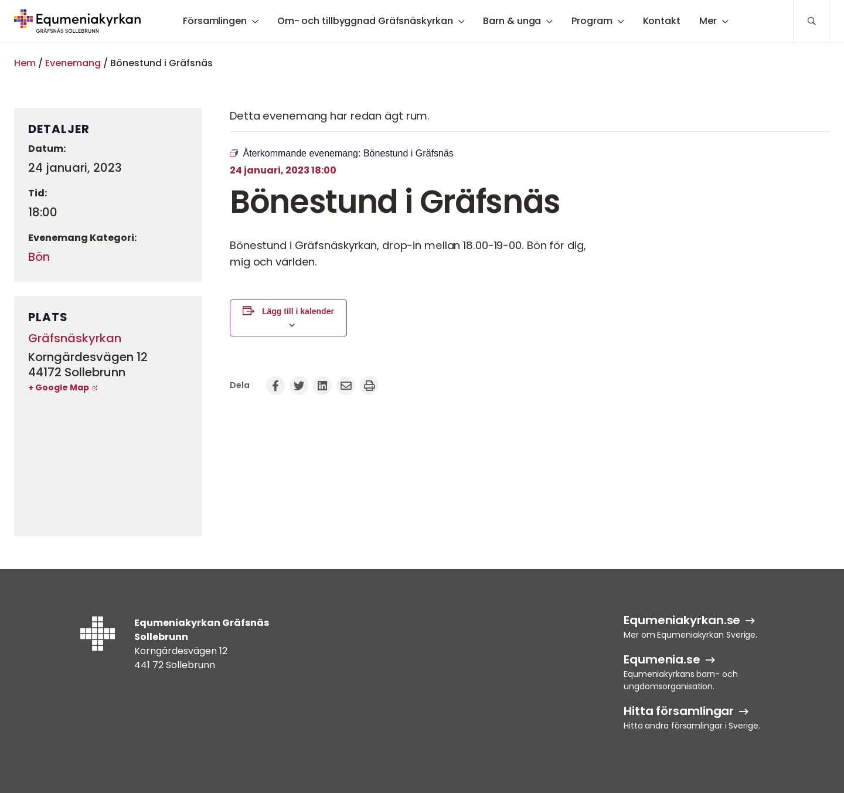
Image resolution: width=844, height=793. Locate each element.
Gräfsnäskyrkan (74, 338)
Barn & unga (512, 21)
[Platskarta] (108, 464)
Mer (708, 21)
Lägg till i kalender (298, 311)
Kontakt (661, 21)
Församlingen (215, 21)
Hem (25, 63)
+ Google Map (58, 387)
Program (591, 21)
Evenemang (73, 63)
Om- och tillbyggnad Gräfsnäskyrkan (365, 21)
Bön (39, 257)
